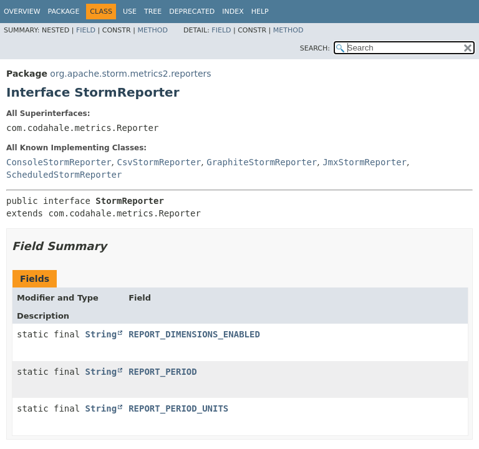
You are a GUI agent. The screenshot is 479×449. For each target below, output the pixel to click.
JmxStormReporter (364, 162)
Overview (22, 11)
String (101, 334)
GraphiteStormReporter (261, 162)
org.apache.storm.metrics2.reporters (130, 74)
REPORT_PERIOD (162, 372)
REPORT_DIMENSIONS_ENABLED (194, 334)
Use (130, 11)
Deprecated (192, 11)
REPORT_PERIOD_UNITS (178, 408)
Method (152, 30)
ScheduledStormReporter (64, 175)
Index (232, 11)
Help (260, 11)
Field (85, 30)
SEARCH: (315, 48)
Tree (153, 11)
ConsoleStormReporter (59, 162)
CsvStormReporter (159, 162)
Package (64, 11)
